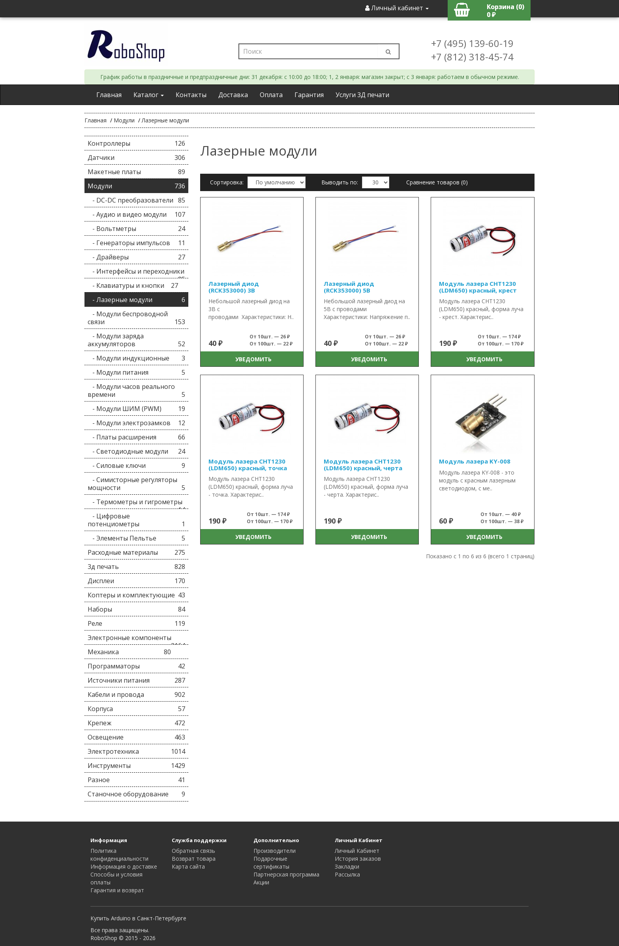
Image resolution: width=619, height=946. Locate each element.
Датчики (136, 157)
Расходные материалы (136, 552)
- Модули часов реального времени (136, 390)
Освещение (136, 737)
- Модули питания (136, 372)
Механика (129, 652)
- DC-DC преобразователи (136, 200)
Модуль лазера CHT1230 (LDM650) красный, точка (247, 464)
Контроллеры (136, 143)
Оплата (271, 94)
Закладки (347, 866)
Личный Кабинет (357, 850)
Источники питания (136, 680)
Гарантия (309, 94)
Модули (124, 120)
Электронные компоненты (136, 639)
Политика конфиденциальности (119, 854)
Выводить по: (339, 182)
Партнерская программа (286, 874)
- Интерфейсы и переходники (136, 272)
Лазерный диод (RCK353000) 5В (349, 287)
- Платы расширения (136, 437)
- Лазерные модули (136, 299)
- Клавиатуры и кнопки (133, 285)
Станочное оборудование (136, 794)
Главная (109, 94)
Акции (261, 882)
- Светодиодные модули (136, 451)
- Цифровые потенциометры (136, 520)
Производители (274, 850)
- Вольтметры (136, 228)
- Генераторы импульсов (136, 242)
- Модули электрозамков (136, 423)
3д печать (136, 566)
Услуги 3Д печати (362, 94)
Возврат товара (194, 858)
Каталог (148, 94)
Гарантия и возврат (117, 890)
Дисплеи (136, 580)
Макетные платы (136, 171)
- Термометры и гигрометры (136, 503)
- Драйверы (136, 257)
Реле (136, 623)
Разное (136, 779)
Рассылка (347, 874)
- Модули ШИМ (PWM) (136, 408)
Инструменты (136, 765)
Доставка (233, 94)
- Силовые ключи (136, 465)
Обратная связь (193, 850)
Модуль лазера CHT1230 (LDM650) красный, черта (363, 464)
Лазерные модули (165, 120)
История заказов (358, 858)
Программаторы (136, 666)
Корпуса (136, 708)
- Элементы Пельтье (136, 538)
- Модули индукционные (136, 358)
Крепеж (136, 723)
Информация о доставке (123, 866)
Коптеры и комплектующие (136, 595)
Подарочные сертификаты (271, 862)
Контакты (191, 94)
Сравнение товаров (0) (437, 182)
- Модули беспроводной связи (136, 318)
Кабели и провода (136, 694)
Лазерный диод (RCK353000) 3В (233, 287)
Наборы (136, 609)
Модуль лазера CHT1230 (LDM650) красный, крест (478, 287)
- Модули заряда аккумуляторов (136, 340)
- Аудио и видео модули (136, 214)
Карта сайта (188, 866)
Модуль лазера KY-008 (474, 461)
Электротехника (136, 751)
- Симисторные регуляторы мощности (136, 483)
